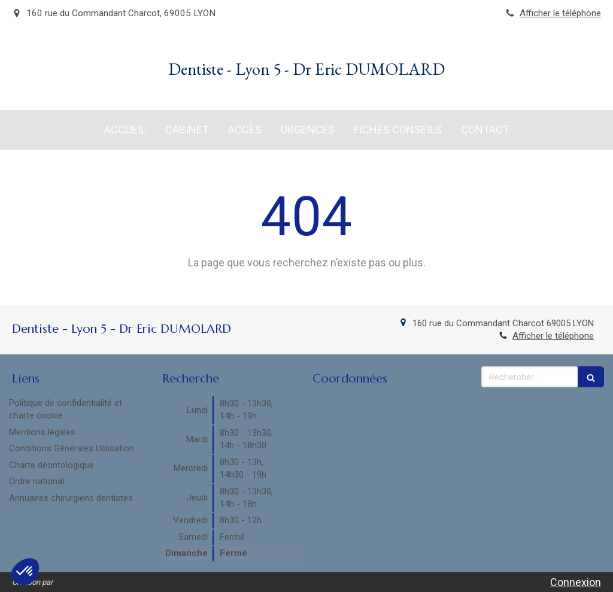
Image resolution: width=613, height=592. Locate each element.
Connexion (575, 582)
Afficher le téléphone (560, 13)
